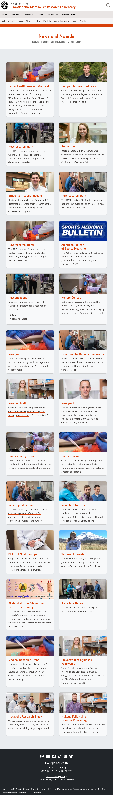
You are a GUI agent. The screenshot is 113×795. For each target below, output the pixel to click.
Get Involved (52, 14)
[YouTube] (48, 756)
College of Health (19, 3)
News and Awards (70, 14)
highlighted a (82, 252)
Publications (28, 14)
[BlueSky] (71, 756)
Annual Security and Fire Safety (56, 779)
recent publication (72, 471)
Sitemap (37, 792)
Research (15, 14)
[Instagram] (42, 756)
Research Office (24, 21)
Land (56, 776)
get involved (45, 366)
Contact (51, 767)
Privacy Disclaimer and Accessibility (75, 788)
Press (19, 318)
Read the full (84, 611)
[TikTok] (59, 756)
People (40, 14)
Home (4, 14)
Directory (61, 767)
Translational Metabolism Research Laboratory (43, 7)
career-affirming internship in (80, 566)
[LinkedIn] (65, 756)
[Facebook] (54, 756)
